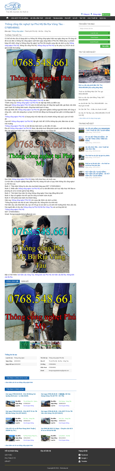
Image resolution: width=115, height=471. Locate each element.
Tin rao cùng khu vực (17, 378)
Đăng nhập (97, 14)
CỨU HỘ (48, 18)
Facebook (84, 455)
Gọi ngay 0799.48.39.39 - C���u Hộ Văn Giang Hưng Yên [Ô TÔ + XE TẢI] (55, 395)
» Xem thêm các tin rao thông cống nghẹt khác (19, 382)
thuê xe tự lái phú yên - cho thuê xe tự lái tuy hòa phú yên (97, 164)
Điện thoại (44, 367)
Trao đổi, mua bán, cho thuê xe (17, 12)
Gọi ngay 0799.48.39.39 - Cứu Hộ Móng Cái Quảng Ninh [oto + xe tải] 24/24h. (21, 395)
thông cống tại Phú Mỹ (45, 45)
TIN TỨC (82, 18)
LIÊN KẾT (8, 461)
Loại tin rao (9, 358)
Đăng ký (87, 14)
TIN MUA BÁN (58, 18)
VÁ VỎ (75, 18)
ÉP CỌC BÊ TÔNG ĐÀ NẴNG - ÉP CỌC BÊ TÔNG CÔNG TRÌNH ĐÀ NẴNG (96, 139)
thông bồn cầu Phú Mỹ (43, 275)
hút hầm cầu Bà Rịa (59, 275)
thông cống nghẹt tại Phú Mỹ (27, 103)
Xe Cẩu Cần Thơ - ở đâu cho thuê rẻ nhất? (93, 109)
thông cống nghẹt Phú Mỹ (33, 100)
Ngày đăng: (19, 403)
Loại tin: (18, 406)
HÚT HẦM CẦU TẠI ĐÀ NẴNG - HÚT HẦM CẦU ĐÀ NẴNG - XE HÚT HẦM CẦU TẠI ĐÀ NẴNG (97, 174)
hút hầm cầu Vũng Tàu (26, 275)
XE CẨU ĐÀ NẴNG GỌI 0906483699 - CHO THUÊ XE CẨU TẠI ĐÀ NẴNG (97, 130)
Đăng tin (107, 14)
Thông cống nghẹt (18, 31)
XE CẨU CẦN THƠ (36, 18)
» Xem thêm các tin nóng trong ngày (89, 118)
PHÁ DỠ (67, 18)
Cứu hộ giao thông (28, 406)
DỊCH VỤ (103, 18)
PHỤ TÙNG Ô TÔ (10, 458)
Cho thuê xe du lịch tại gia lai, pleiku (97, 156)
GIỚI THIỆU (8, 455)
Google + (84, 458)
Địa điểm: (18, 401)
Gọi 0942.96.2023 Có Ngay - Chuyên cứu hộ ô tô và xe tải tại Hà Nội (57, 429)
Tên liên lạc (44, 358)
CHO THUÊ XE (92, 18)
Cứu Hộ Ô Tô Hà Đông (19, 18)
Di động (43, 364)
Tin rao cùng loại (15, 389)
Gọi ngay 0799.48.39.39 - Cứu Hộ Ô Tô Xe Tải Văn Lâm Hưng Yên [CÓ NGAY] (56, 412)
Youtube (84, 461)
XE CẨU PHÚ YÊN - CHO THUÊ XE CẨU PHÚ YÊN (97, 148)
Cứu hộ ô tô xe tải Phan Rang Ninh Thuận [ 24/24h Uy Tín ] (21, 429)
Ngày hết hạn (10, 364)
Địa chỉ (43, 361)
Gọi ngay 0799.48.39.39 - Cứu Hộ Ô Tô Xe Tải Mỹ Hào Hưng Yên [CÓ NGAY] (21, 412)
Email (42, 370)
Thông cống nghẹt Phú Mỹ (14, 117)
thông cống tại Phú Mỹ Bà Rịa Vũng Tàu (38, 207)
